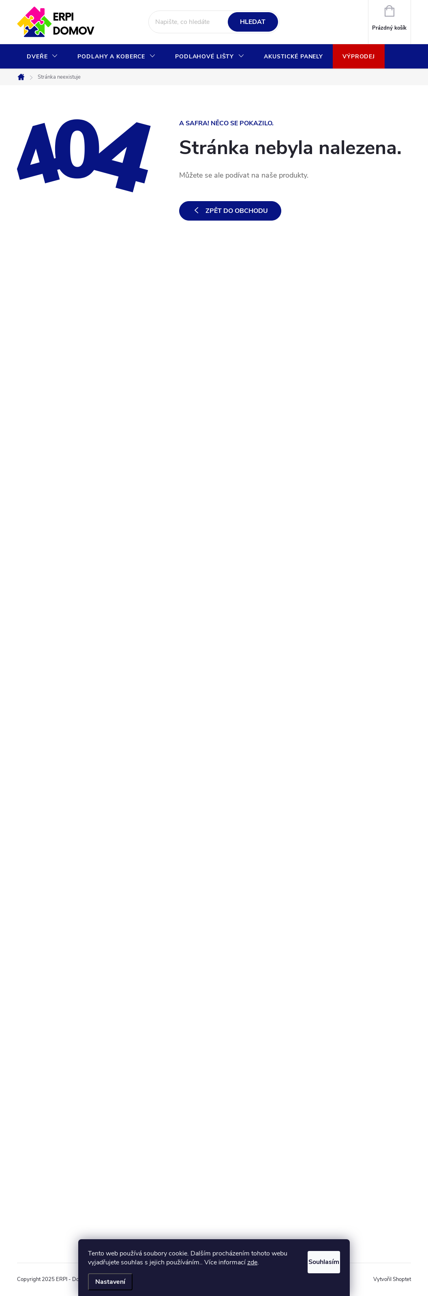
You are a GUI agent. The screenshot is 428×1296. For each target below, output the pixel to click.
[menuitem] (42, 56)
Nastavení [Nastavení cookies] (110, 1281)
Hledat (252, 21)
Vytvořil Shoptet (392, 1279)
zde (270, 1262)
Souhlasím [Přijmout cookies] (314, 1259)
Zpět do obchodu (236, 210)
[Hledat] (214, 22)
